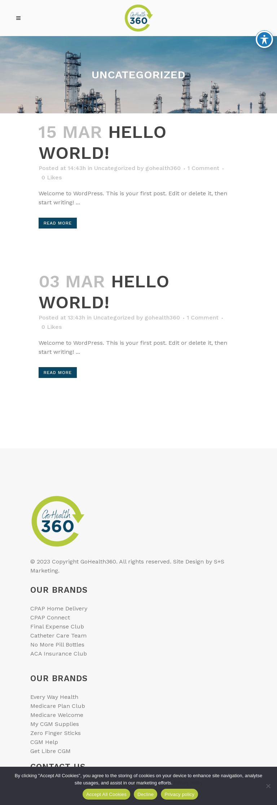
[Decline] (268, 785)
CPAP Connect (50, 617)
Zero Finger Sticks (55, 733)
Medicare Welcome (56, 715)
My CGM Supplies (54, 724)
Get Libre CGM (50, 751)
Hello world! (103, 142)
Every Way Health (54, 696)
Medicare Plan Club (57, 705)
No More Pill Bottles (57, 644)
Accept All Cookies (106, 794)
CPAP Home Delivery (58, 608)
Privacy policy (188, 783)
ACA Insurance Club (58, 653)
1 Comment (203, 168)
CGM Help (44, 742)
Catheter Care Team (58, 635)
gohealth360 (163, 168)
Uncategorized (114, 168)
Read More (58, 223)
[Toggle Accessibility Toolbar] (264, 22)
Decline (145, 794)
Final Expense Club (57, 626)
